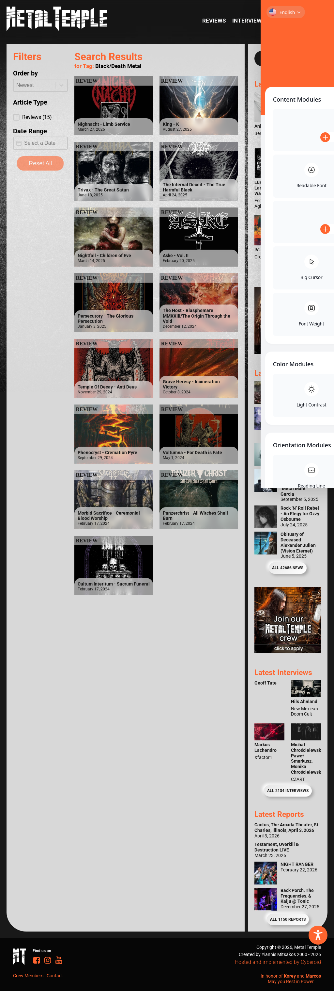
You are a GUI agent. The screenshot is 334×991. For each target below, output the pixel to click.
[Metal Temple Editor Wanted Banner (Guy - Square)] (287, 651)
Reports (283, 20)
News (310, 20)
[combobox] (34, 85)
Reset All (40, 163)
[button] (40, 117)
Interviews (248, 20)
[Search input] (281, 58)
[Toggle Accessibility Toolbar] (318, 935)
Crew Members (28, 975)
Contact (55, 975)
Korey (290, 976)
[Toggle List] (61, 85)
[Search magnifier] (311, 58)
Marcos (313, 976)
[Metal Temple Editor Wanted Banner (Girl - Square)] (287, 352)
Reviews (214, 20)
